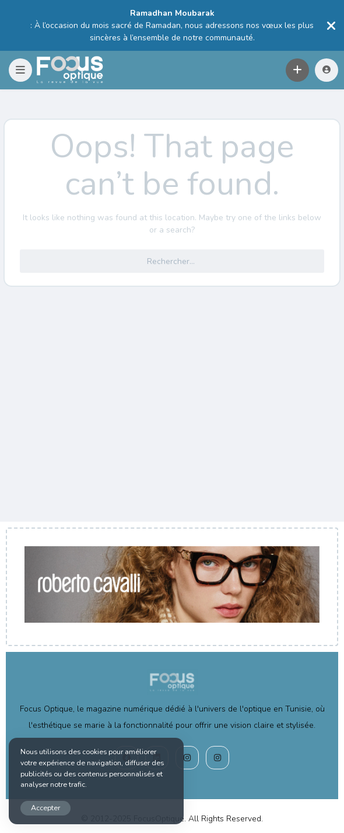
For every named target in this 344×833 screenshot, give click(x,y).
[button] (20, 70)
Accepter (45, 808)
